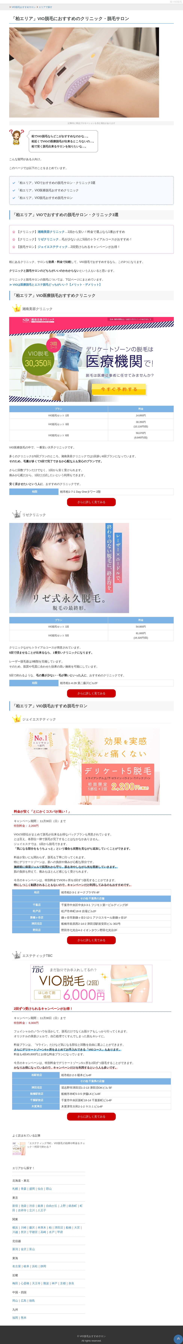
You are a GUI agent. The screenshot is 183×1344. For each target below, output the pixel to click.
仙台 (40, 1188)
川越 (15, 1232)
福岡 (15, 1317)
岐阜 (26, 1266)
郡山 (49, 1188)
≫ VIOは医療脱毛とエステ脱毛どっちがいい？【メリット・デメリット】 (55, 284)
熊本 (23, 1317)
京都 (63, 1283)
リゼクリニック (48, 239)
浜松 (35, 1266)
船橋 (68, 1227)
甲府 (60, 1232)
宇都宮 (33, 1232)
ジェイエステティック (53, 246)
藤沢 (32, 1227)
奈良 (71, 1283)
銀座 (40, 1205)
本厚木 (42, 1227)
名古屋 (16, 1266)
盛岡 (32, 1188)
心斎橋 (25, 1283)
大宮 (77, 1227)
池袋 (23, 1205)
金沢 (23, 1249)
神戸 (54, 1283)
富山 (32, 1249)
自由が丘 (51, 1205)
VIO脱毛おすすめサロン (93, 1336)
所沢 (23, 1232)
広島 (23, 1300)
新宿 (15, 1205)
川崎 (23, 1227)
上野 (63, 1205)
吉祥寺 (22, 1210)
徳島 (32, 1300)
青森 (23, 1188)
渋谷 (32, 1205)
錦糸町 (73, 1205)
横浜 (15, 1227)
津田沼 (59, 1227)
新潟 (15, 1249)
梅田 (15, 1283)
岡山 (15, 1300)
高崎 (43, 1232)
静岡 (43, 1266)
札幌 (15, 1188)
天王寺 (36, 1283)
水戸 (52, 1232)
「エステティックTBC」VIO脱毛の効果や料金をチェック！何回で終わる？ (48, 1148)
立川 (32, 1210)
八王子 (42, 1210)
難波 (46, 1283)
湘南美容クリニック (51, 231)
